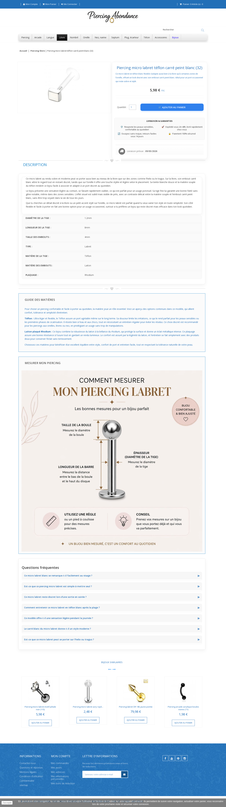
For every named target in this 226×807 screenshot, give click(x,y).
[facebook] (165, 758)
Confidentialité (27, 780)
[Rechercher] (202, 30)
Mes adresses (58, 771)
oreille (90, 182)
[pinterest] (178, 758)
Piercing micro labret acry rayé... (88, 706)
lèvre (115, 178)
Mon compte (60, 756)
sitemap (24, 785)
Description (35, 164)
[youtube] (172, 758)
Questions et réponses (31, 767)
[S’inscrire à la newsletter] (124, 774)
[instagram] (185, 758)
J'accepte (7, 802)
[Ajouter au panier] (172, 107)
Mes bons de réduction (63, 783)
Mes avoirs (56, 767)
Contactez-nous (28, 763)
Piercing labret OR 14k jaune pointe (135, 706)
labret (39, 178)
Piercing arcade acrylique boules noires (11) (183, 708)
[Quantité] (132, 107)
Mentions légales (28, 771)
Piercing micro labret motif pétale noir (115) (40, 708)
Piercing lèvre (37, 51)
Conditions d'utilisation (31, 776)
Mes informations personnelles (60, 777)
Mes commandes (60, 763)
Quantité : (122, 107)
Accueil (23, 51)
